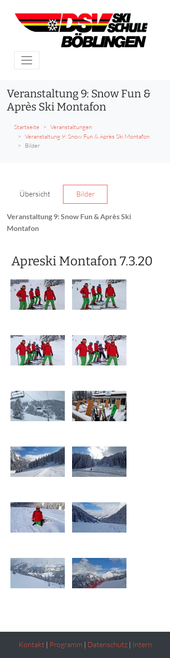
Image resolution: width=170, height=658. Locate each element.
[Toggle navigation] (26, 60)
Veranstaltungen (71, 126)
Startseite (26, 126)
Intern (142, 644)
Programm (66, 644)
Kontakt (31, 644)
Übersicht (34, 193)
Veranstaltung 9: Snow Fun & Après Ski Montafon (87, 136)
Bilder (85, 193)
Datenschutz (107, 644)
